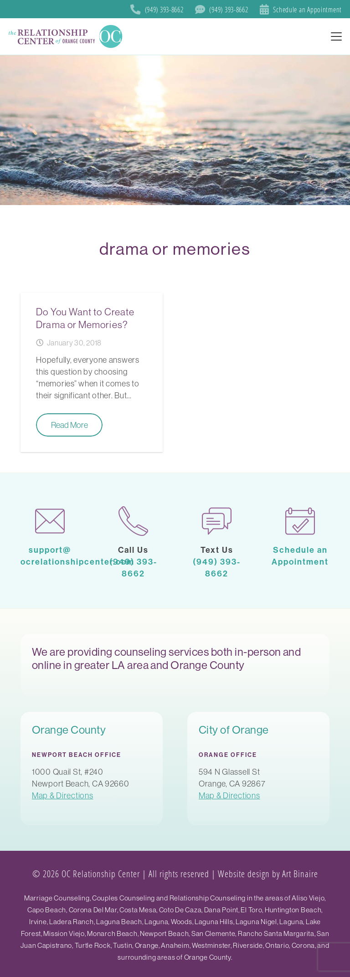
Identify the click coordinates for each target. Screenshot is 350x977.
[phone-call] (133, 521)
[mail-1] (50, 521)
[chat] (216, 521)
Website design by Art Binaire (268, 873)
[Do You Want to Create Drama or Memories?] (92, 372)
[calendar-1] (300, 521)
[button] (336, 36)
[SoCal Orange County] (66, 36)
